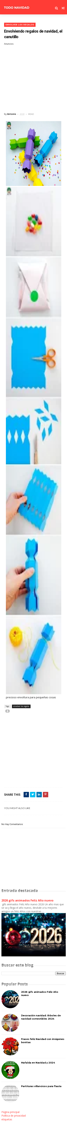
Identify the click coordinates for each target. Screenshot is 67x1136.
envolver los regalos (20, 25)
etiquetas (6, 1119)
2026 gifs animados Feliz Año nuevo (27, 900)
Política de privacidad (13, 1115)
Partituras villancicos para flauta (41, 1086)
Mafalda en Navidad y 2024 (38, 1062)
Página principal (10, 1112)
